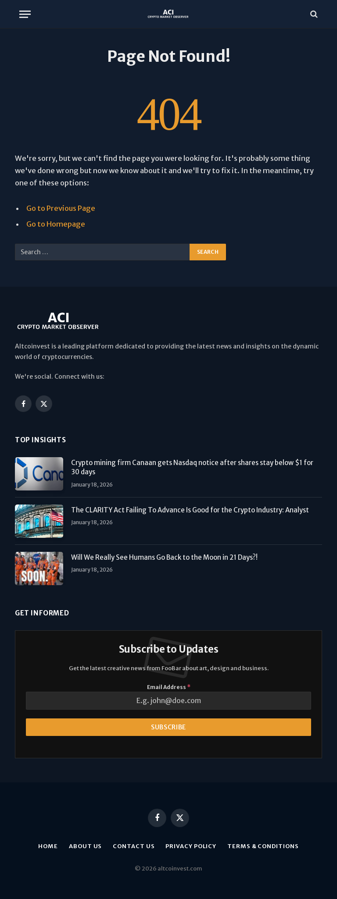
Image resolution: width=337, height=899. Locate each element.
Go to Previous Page (60, 208)
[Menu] (25, 14)
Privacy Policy (190, 846)
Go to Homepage (55, 224)
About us (85, 846)
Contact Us (133, 846)
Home (48, 846)
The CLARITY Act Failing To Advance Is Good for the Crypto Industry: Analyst (190, 510)
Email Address (168, 687)
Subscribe (168, 727)
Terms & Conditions (262, 846)
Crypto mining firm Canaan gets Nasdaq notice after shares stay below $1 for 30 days (192, 467)
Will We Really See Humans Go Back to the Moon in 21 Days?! (164, 557)
